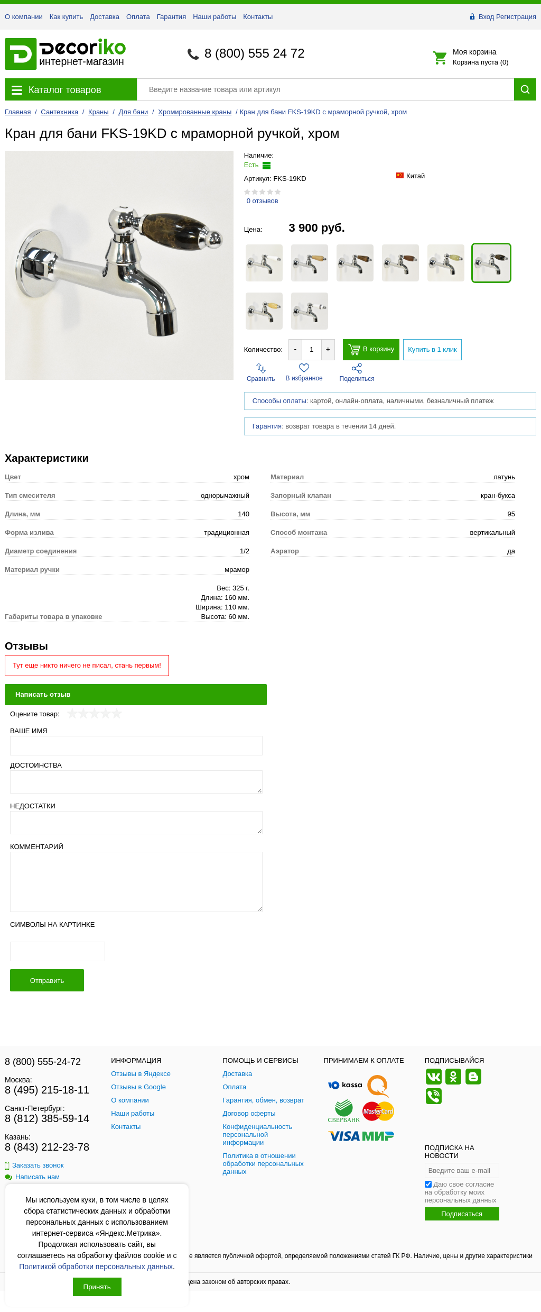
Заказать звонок (34, 1165)
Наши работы (214, 17)
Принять (97, 1287)
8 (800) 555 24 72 (254, 53)
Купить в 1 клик (432, 349)
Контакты (258, 17)
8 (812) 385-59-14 (47, 1118)
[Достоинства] (136, 782)
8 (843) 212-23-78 (47, 1147)
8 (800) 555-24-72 (43, 1061)
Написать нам (32, 1177)
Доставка (104, 17)
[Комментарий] (136, 882)
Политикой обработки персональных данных (96, 1266)
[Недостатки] (136, 822)
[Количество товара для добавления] (311, 349)
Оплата (138, 17)
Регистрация (516, 17)
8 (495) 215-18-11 (47, 1090)
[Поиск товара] (325, 89)
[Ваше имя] (136, 745)
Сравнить (261, 372)
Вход (486, 17)
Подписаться (461, 1214)
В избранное (304, 372)
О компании (24, 17)
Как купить (66, 17)
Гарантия (171, 17)
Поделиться (357, 372)
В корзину (371, 349)
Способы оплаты (279, 401)
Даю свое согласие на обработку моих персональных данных (461, 1192)
